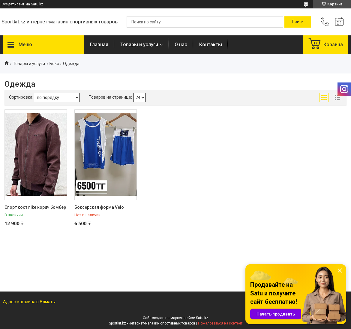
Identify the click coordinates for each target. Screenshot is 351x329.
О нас (181, 44)
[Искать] (297, 22)
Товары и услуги (139, 44)
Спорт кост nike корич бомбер (35, 207)
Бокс (54, 63)
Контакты (210, 44)
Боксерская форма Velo (99, 207)
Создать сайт (13, 4)
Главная (99, 44)
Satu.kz (202, 318)
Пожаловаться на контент (220, 323)
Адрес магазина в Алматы (29, 301)
